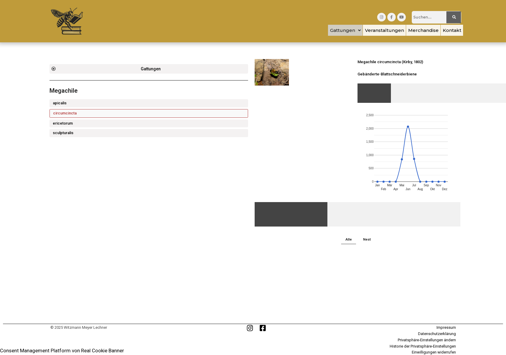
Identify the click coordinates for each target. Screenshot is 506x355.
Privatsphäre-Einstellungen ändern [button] (427, 340)
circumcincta (65, 113)
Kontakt (450, 30)
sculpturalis (63, 133)
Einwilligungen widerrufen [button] (434, 353)
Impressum (446, 328)
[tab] (374, 93)
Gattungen (330, 30)
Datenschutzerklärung (437, 334)
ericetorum (63, 123)
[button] (330, 30)
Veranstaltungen (373, 30)
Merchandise (417, 30)
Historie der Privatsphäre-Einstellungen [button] (423, 346)
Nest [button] (367, 239)
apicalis (59, 103)
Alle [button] (348, 239)
